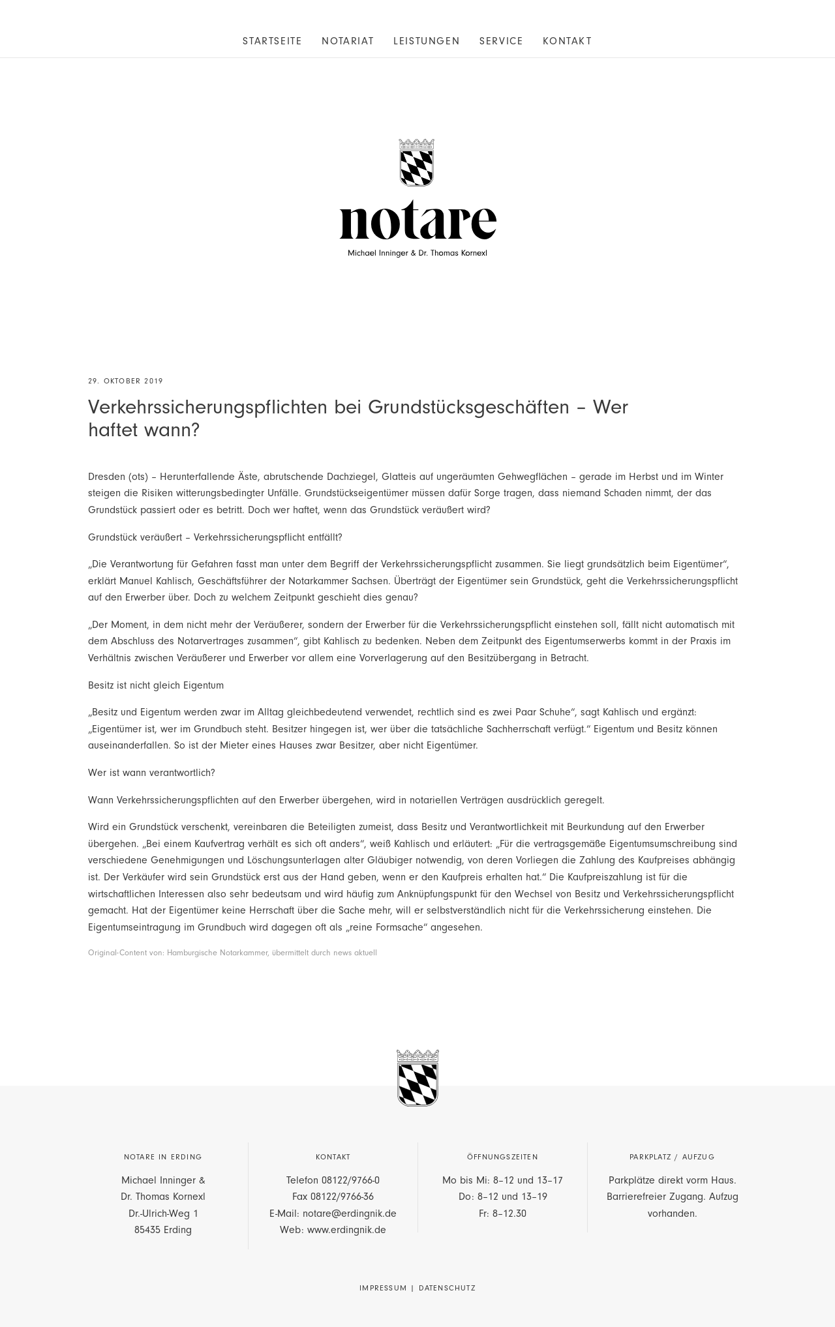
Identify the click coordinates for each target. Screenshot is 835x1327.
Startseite (272, 41)
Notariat (348, 41)
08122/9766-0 (351, 1180)
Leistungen (426, 41)
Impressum (383, 1287)
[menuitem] (272, 40)
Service (501, 41)
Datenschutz (447, 1287)
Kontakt (567, 41)
